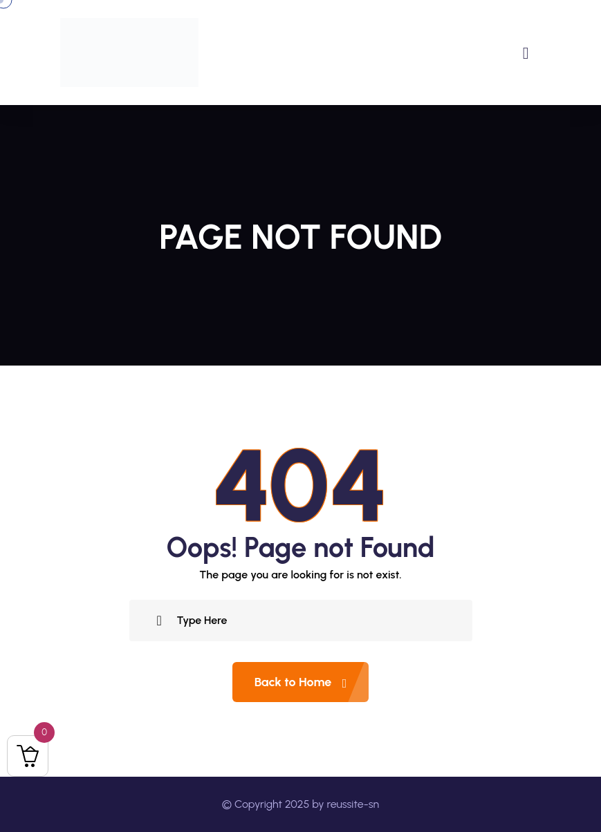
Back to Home (312, 682)
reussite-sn (352, 804)
